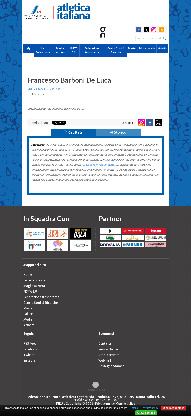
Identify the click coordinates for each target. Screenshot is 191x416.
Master (132, 48)
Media (151, 48)
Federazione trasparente (92, 50)
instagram (153, 29)
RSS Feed (30, 343)
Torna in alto (95, 390)
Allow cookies (146, 412)
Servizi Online (108, 349)
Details (134, 407)
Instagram (30, 360)
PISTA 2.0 (73, 50)
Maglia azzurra (60, 50)
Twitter (29, 355)
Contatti (104, 343)
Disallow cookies (173, 407)
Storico (118, 132)
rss (161, 29)
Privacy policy (105, 404)
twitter (146, 29)
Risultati (73, 132)
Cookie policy (125, 404)
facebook (138, 29)
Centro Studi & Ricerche (115, 50)
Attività (162, 48)
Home (27, 275)
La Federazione (43, 50)
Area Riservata (109, 355)
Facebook (30, 349)
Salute (142, 48)
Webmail (104, 360)
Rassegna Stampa (111, 366)
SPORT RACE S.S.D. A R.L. (45, 89)
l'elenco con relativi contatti (100, 164)
